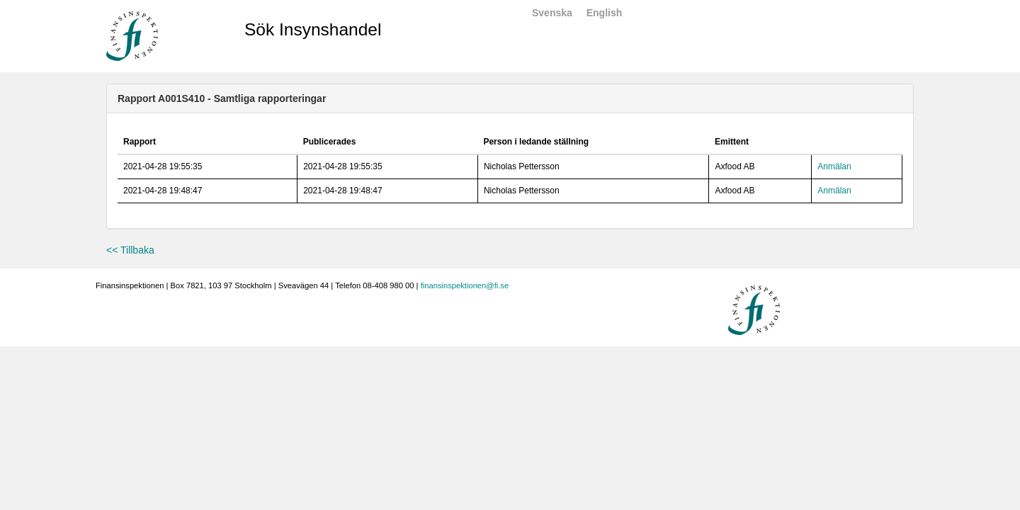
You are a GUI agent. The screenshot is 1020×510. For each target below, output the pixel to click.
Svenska (552, 12)
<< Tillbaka (130, 250)
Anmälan (834, 166)
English (604, 12)
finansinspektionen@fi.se (465, 285)
